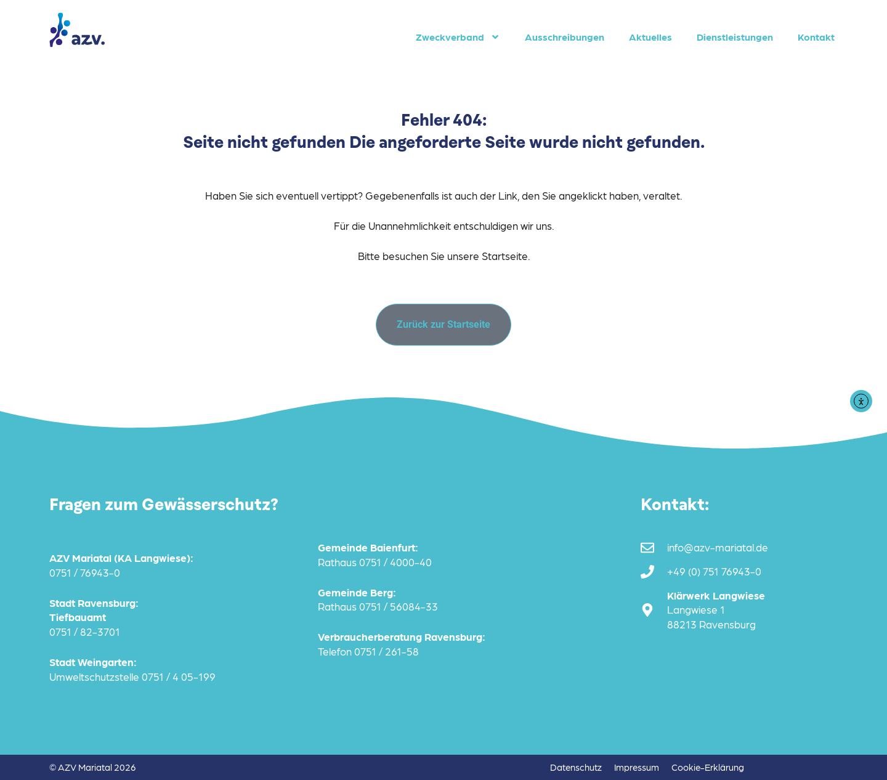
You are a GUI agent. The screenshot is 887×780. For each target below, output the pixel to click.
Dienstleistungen (735, 37)
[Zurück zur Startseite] (443, 325)
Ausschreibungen (564, 37)
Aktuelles (650, 37)
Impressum (636, 767)
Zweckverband (458, 36)
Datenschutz (576, 767)
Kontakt (816, 37)
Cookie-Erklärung (707, 767)
